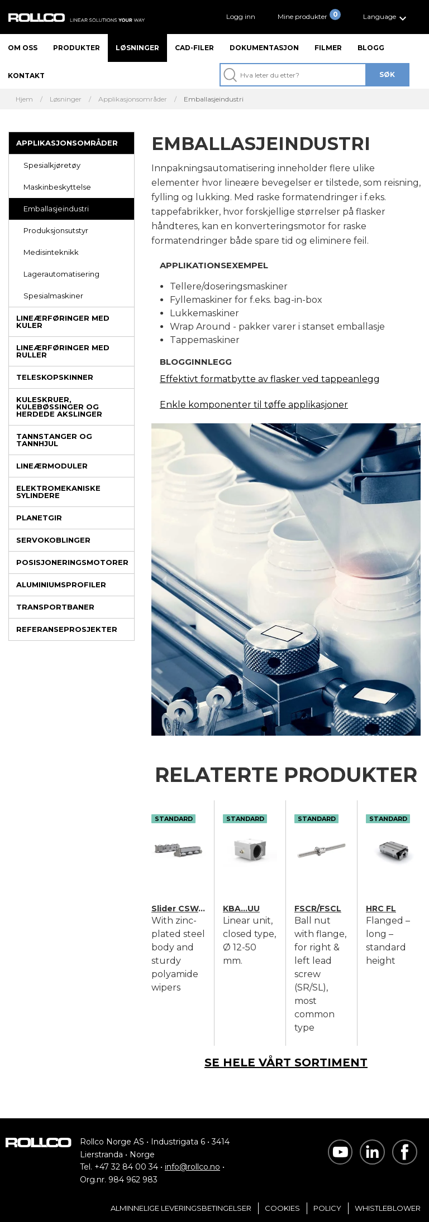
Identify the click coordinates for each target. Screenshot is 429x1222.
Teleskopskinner (54, 377)
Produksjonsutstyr (55, 230)
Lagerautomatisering (61, 273)
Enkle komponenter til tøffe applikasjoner (254, 404)
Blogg (371, 48)
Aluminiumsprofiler (61, 584)
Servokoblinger (53, 539)
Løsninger (137, 48)
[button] (386, 17)
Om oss (22, 48)
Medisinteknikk (51, 252)
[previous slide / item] (164, 579)
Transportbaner (55, 606)
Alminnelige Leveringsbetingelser (181, 1208)
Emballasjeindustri (56, 208)
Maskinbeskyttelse (57, 186)
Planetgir (39, 517)
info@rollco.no (192, 1167)
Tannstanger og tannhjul (54, 440)
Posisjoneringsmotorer (72, 562)
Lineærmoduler (52, 465)
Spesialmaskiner (53, 295)
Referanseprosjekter (66, 629)
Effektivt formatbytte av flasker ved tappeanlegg (270, 379)
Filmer (328, 48)
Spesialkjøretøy (51, 165)
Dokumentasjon (264, 48)
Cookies (282, 1208)
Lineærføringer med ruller (62, 351)
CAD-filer (194, 48)
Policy (327, 1208)
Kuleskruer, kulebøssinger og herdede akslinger (59, 406)
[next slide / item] (408, 579)
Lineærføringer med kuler (62, 321)
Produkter (76, 48)
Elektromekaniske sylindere (58, 492)
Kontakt (26, 75)
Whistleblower (388, 1208)
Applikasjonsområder (67, 142)
